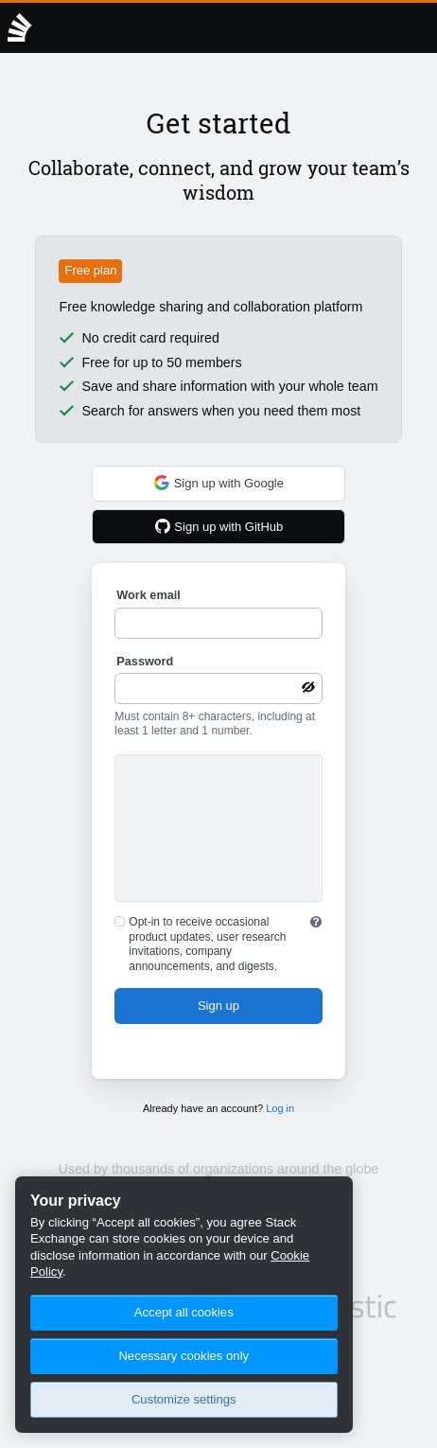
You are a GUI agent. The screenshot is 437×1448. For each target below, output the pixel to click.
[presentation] (218, 831)
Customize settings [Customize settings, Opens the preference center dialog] (183, 1399)
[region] (184, 1304)
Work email (148, 595)
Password (144, 661)
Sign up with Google (218, 482)
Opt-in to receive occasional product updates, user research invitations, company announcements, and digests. (207, 944)
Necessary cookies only (183, 1356)
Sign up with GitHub (219, 526)
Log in (280, 1108)
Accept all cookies (184, 1312)
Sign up (218, 1005)
